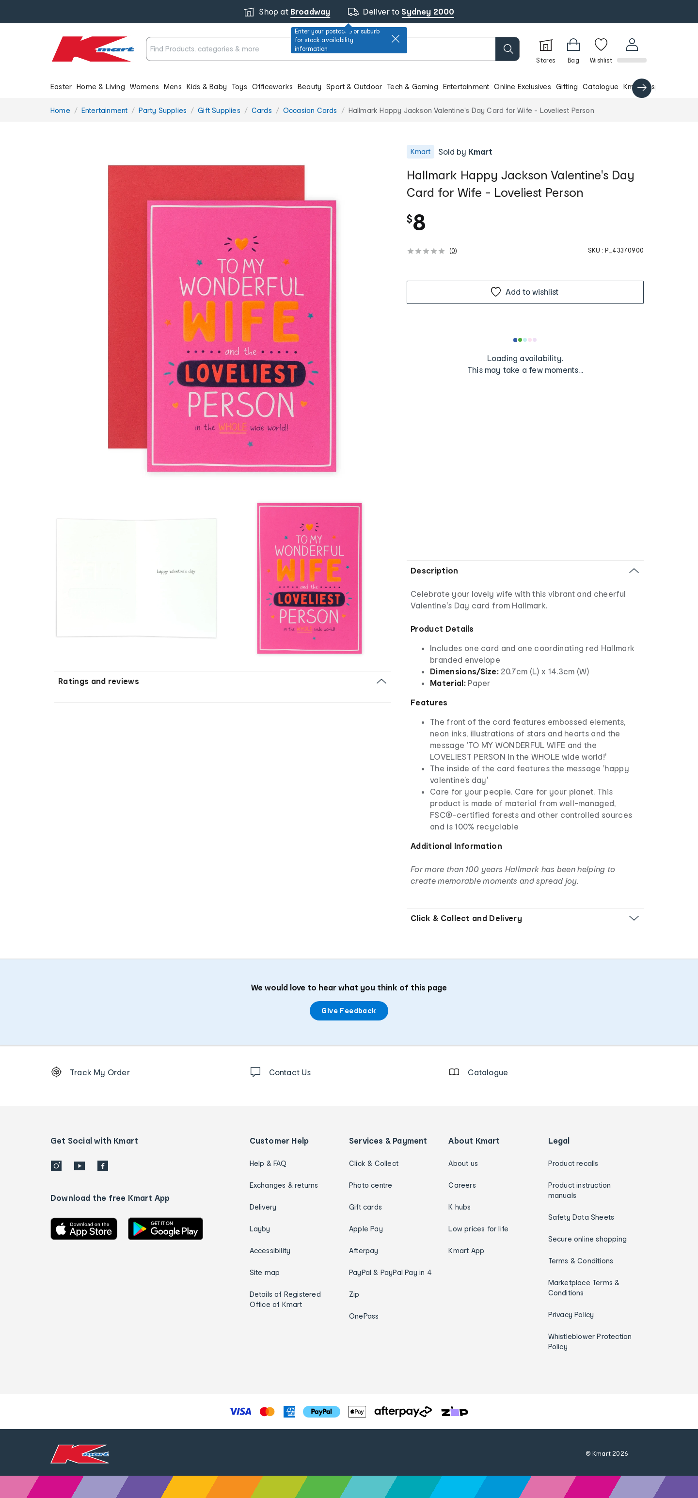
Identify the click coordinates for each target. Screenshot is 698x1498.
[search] (506, 49)
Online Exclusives (522, 86)
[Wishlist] (600, 49)
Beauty (309, 86)
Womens (144, 86)
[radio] (222, 317)
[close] (395, 38)
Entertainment (466, 86)
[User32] (631, 49)
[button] (349, 86)
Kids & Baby (207, 86)
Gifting (567, 86)
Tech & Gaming (412, 86)
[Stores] (544, 49)
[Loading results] (525, 340)
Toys (239, 86)
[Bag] (572, 49)
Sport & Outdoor (354, 86)
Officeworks (272, 86)
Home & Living (101, 86)
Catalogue (601, 86)
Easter (61, 86)
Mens (173, 86)
